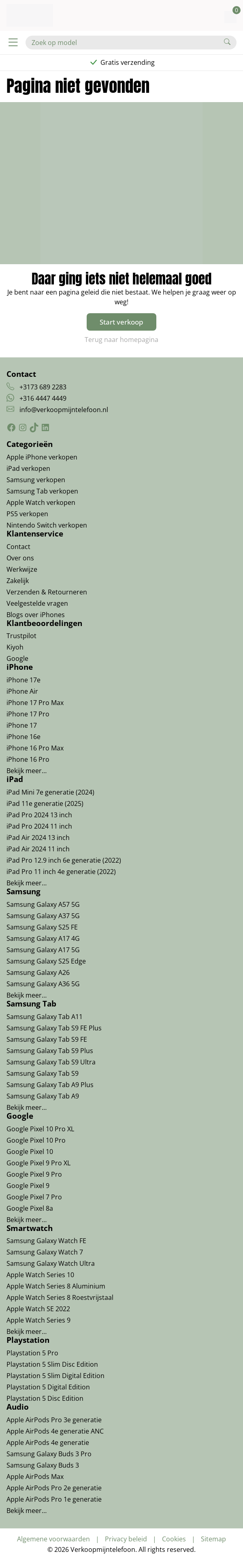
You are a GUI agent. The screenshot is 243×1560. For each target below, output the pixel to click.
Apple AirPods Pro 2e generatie (54, 1487)
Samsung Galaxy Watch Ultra (50, 1263)
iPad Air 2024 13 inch (38, 837)
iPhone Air (22, 691)
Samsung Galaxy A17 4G (43, 938)
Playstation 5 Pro (32, 1352)
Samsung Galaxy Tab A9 (42, 1096)
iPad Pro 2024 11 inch (39, 826)
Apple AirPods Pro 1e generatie (54, 1499)
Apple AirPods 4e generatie (47, 1442)
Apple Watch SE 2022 (38, 1308)
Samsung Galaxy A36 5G (43, 983)
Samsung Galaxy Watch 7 (44, 1252)
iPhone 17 (21, 725)
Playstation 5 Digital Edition (48, 1387)
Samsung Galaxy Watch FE (46, 1240)
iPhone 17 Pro (27, 713)
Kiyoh (14, 647)
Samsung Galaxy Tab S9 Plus (49, 1050)
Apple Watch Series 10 (40, 1274)
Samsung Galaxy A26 (38, 972)
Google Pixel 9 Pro (34, 1174)
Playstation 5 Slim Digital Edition (55, 1375)
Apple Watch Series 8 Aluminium (55, 1286)
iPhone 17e (23, 679)
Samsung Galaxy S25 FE (42, 927)
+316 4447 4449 (42, 398)
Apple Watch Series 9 (38, 1320)
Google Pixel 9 (27, 1185)
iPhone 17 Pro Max (35, 702)
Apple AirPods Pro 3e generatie (54, 1419)
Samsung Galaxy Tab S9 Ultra (51, 1062)
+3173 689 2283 (42, 387)
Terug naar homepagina (121, 339)
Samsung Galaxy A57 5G (43, 904)
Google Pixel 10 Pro (36, 1140)
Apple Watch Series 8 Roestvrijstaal (59, 1297)
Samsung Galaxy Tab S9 (42, 1073)
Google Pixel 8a (29, 1208)
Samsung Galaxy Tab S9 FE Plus (54, 1028)
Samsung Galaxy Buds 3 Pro (49, 1453)
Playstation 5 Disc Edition (44, 1398)
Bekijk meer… (26, 770)
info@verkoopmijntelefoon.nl (63, 409)
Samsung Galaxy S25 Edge (46, 961)
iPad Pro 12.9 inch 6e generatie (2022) (63, 860)
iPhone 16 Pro (27, 759)
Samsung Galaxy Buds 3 (42, 1465)
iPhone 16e (23, 736)
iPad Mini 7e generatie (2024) (50, 792)
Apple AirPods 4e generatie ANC (55, 1431)
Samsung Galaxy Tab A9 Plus (50, 1084)
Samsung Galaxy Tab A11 (44, 1016)
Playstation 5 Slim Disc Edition (52, 1364)
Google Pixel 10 (29, 1151)
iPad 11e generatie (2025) (44, 803)
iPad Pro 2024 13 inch (39, 814)
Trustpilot (21, 635)
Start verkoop (121, 322)
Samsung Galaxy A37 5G (43, 915)
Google (17, 658)
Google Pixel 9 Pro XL (38, 1162)
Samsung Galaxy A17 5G (43, 949)
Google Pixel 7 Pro (34, 1196)
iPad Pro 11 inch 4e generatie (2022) (61, 871)
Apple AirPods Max (35, 1476)
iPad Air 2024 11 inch (38, 848)
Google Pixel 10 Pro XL (40, 1128)
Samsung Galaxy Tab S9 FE (46, 1039)
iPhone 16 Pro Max (35, 748)
